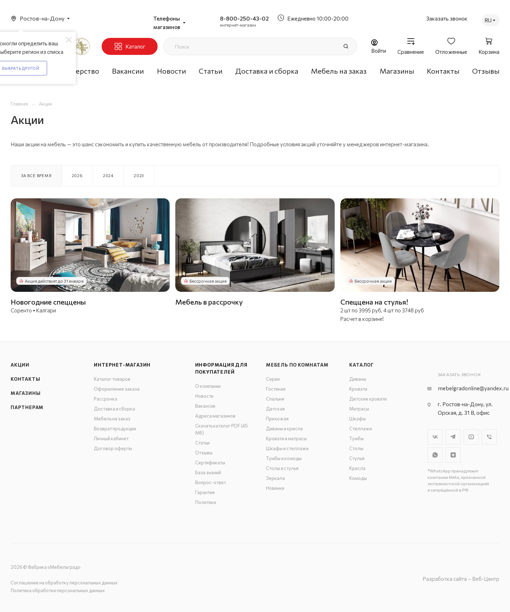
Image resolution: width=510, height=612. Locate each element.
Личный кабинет (111, 438)
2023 (139, 175)
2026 (77, 175)
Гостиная (275, 389)
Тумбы (356, 438)
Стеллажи (360, 428)
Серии (273, 379)
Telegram (453, 436)
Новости (204, 396)
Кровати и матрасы (286, 438)
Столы (356, 448)
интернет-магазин (238, 25)
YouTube (471, 436)
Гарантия (205, 492)
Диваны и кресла (284, 428)
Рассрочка (105, 399)
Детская (275, 409)
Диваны (357, 379)
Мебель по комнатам (297, 365)
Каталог (361, 365)
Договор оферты (113, 448)
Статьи (202, 443)
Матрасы (359, 409)
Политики (205, 502)
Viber (489, 436)
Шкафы (357, 418)
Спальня (275, 399)
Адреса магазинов (215, 416)
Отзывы (203, 452)
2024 (108, 175)
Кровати (358, 389)
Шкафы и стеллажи (287, 448)
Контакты (25, 379)
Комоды (358, 478)
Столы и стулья (282, 468)
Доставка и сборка (114, 409)
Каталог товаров (112, 379)
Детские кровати (368, 399)
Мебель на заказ (112, 418)
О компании (208, 386)
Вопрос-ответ (210, 482)
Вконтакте (435, 436)
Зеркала (275, 478)
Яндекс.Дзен (453, 455)
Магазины (25, 393)
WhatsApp (435, 455)
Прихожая (277, 418)
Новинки (275, 488)
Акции (20, 365)
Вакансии (205, 406)
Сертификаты (210, 462)
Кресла (357, 468)
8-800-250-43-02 (244, 18)
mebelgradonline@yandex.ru (473, 388)
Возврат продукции (115, 428)
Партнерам (27, 407)
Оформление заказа (117, 389)
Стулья (356, 458)
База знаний (208, 472)
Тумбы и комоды (284, 458)
